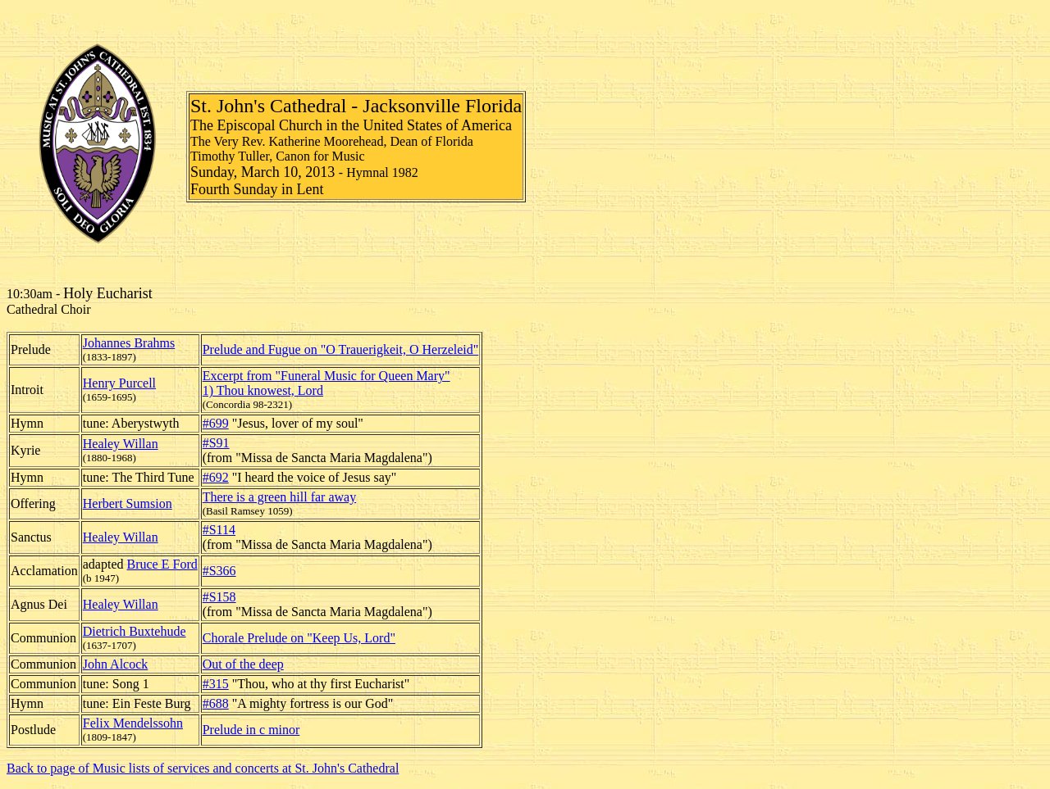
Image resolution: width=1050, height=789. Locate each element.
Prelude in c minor (251, 730)
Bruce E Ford (162, 564)
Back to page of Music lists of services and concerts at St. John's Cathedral (203, 768)
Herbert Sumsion (127, 503)
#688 (216, 703)
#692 (216, 477)
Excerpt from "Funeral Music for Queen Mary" (326, 376)
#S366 (219, 571)
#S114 (219, 530)
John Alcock (115, 664)
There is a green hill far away (279, 497)
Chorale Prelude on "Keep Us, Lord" (299, 638)
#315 (216, 684)
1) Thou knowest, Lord (263, 390)
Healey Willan (120, 444)
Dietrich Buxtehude (134, 631)
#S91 (216, 443)
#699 (216, 423)
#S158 (219, 597)
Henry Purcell (119, 383)
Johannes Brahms (129, 343)
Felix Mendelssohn (133, 723)
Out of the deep (243, 664)
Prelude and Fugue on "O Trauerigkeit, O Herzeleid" (341, 349)
